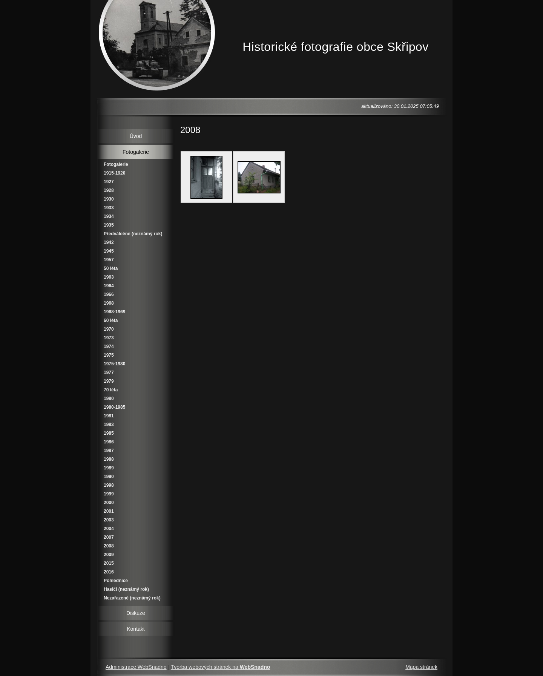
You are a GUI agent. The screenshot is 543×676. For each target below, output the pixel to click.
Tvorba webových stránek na (220, 667)
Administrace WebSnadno (136, 667)
